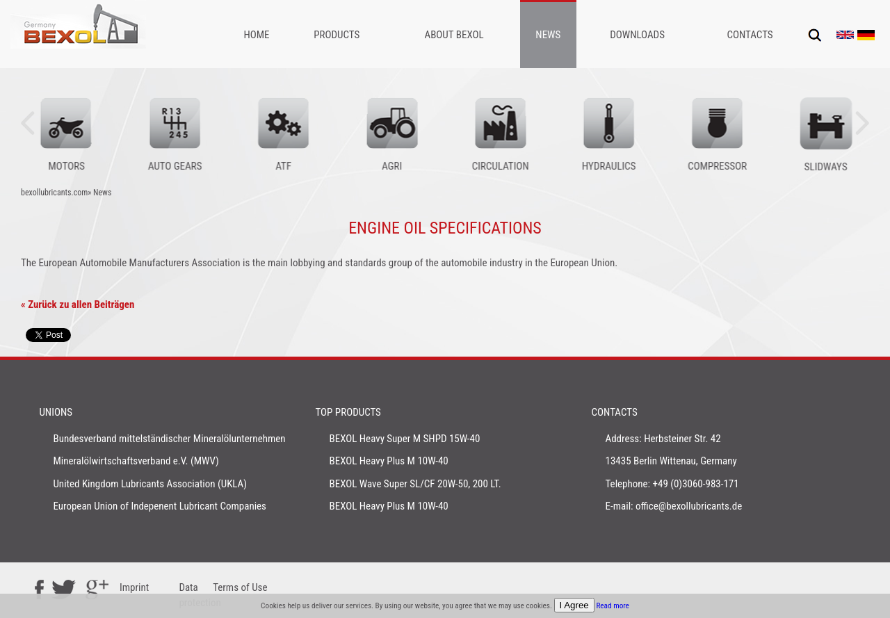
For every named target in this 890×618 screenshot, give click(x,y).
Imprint (134, 587)
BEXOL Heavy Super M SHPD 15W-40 (404, 438)
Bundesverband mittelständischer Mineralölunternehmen (169, 438)
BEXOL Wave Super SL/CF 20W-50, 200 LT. (415, 484)
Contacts (749, 35)
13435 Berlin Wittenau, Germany (671, 461)
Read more (612, 605)
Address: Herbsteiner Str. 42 (663, 438)
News (547, 35)
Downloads (637, 35)
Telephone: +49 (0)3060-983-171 (672, 484)
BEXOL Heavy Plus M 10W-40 (388, 461)
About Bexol (454, 35)
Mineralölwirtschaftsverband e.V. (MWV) (135, 461)
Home (256, 35)
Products (336, 35)
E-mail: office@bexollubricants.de (674, 506)
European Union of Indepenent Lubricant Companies (159, 506)
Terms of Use (240, 587)
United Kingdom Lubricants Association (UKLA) (150, 484)
